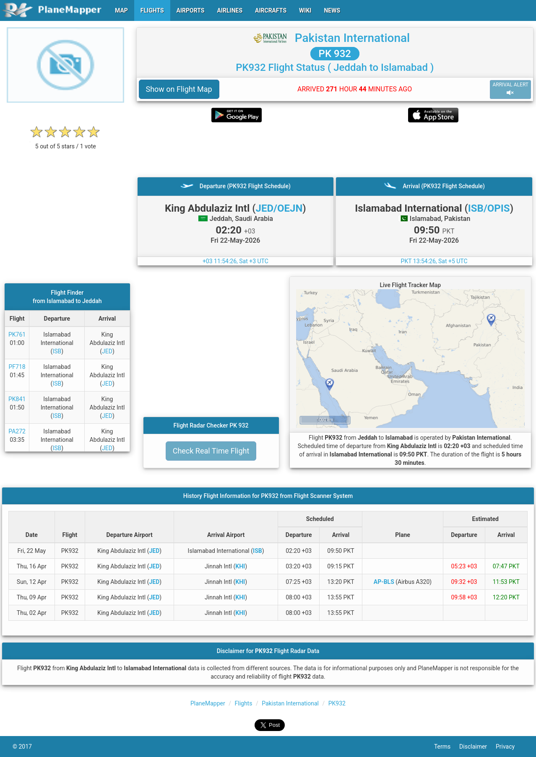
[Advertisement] (335, 150)
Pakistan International (352, 38)
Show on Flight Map (179, 89)
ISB (56, 351)
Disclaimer (477, 746)
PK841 (17, 399)
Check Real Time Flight (211, 450)
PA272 (17, 431)
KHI (240, 566)
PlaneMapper (207, 703)
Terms (446, 746)
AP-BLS (384, 581)
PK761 (17, 334)
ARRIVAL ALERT (510, 89)
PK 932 (335, 54)
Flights (243, 703)
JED (107, 351)
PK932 (337, 703)
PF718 (17, 366)
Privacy (509, 746)
